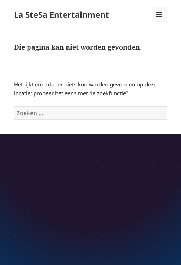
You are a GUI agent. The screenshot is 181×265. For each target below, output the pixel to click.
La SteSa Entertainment (61, 14)
